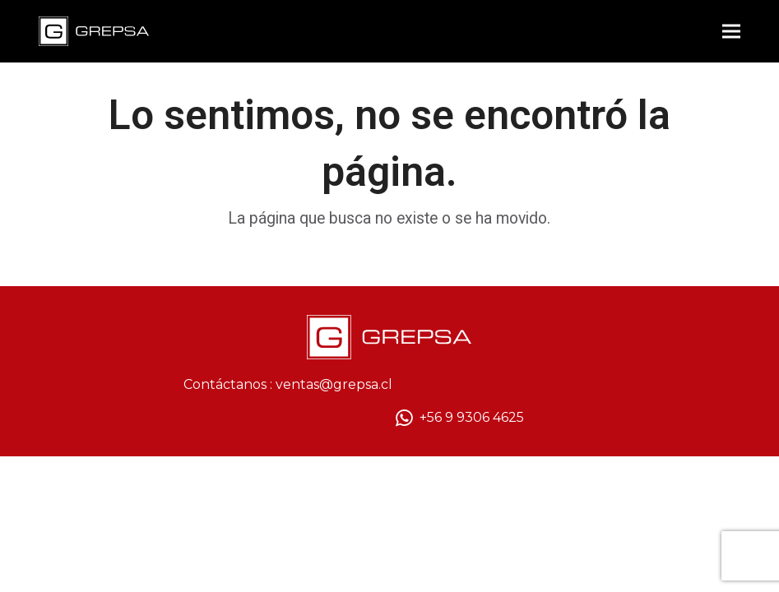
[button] (731, 32)
